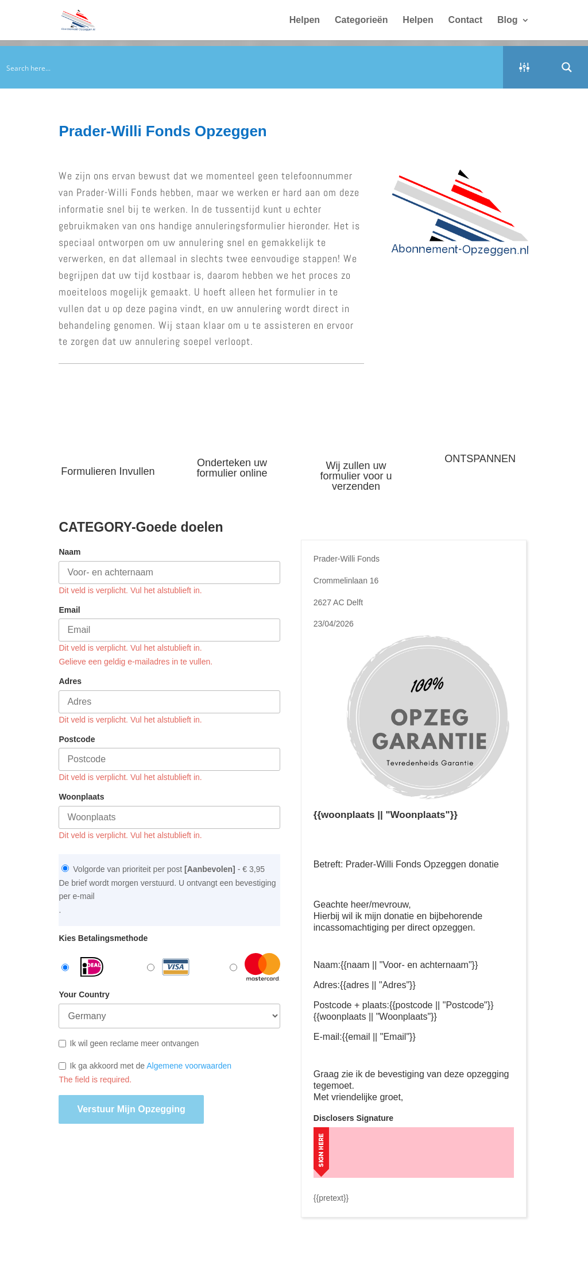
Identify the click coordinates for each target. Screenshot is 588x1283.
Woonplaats (81, 796)
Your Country (84, 994)
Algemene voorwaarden (188, 1065)
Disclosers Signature (353, 1118)
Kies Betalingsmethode (103, 938)
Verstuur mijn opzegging (131, 1109)
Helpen (304, 20)
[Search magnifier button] (567, 67)
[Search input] (252, 67)
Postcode (77, 739)
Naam (69, 551)
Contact (465, 20)
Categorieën (361, 20)
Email (69, 609)
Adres (70, 681)
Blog (507, 20)
